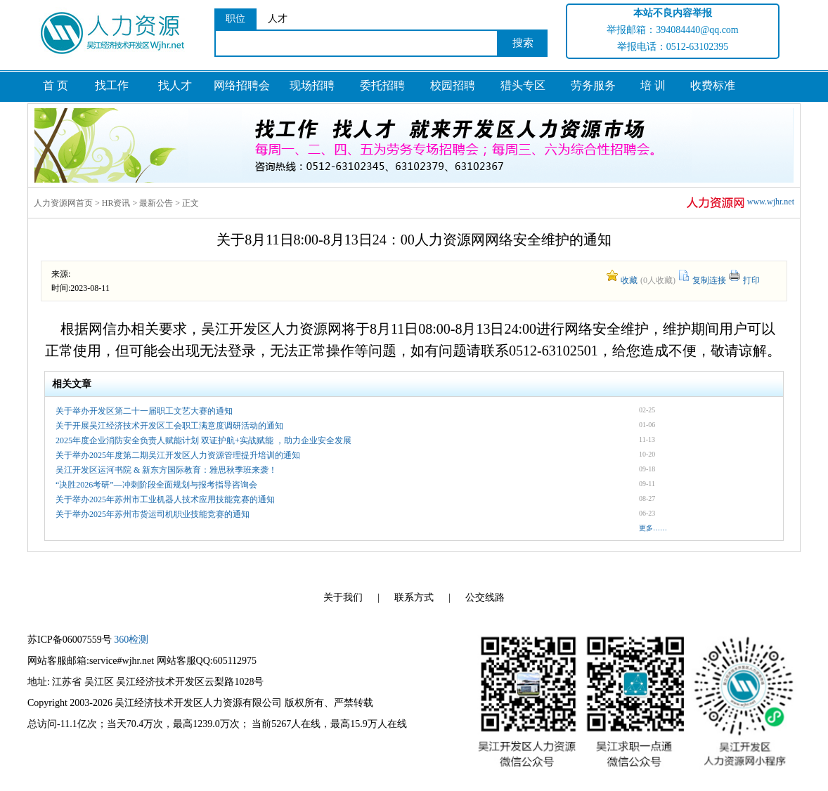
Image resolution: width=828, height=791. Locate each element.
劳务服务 (593, 85)
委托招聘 (382, 85)
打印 (751, 280)
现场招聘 (312, 85)
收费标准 (712, 85)
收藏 (629, 280)
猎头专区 (522, 85)
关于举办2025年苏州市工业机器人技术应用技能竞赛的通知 (165, 499)
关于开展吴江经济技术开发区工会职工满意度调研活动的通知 (169, 426)
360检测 (131, 639)
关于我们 (343, 597)
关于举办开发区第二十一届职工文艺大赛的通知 (144, 411)
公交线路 (485, 597)
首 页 (55, 85)
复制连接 (709, 280)
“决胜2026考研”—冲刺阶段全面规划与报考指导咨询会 (156, 485)
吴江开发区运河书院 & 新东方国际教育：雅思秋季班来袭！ (166, 470)
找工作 (112, 85)
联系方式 (414, 597)
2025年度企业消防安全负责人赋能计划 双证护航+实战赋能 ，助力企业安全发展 (203, 440)
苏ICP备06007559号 (69, 639)
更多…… (653, 528)
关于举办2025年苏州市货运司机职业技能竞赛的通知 (153, 514)
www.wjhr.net (739, 202)
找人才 (175, 85)
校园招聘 (452, 85)
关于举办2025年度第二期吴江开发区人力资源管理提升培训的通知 (178, 455)
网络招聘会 (242, 85)
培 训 (653, 85)
